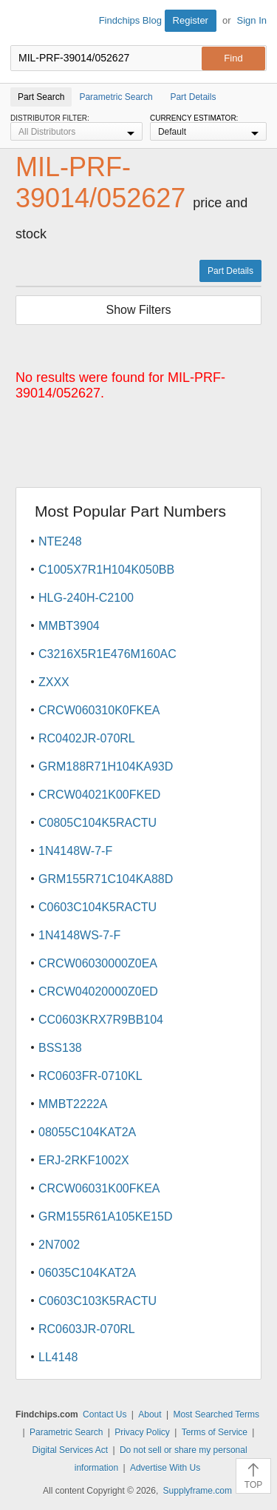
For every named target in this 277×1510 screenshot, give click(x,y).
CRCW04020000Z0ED (98, 991)
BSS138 (60, 1047)
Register (190, 20)
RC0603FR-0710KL (90, 1076)
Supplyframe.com (197, 1491)
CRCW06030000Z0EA (97, 963)
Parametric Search (66, 1432)
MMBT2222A (72, 1104)
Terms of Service (214, 1432)
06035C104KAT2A (87, 1272)
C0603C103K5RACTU (97, 1301)
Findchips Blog (130, 20)
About (149, 1414)
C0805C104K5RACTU (97, 822)
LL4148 (58, 1357)
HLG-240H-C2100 (86, 597)
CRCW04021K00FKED (99, 794)
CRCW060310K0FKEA (99, 710)
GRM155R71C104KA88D (105, 879)
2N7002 (59, 1244)
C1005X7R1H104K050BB (106, 569)
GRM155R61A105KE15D (105, 1216)
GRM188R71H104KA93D (105, 766)
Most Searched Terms (216, 1414)
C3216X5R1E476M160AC (107, 654)
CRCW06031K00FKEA (99, 1188)
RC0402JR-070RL (86, 738)
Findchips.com (22, 23)
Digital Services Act (70, 1450)
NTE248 (60, 541)
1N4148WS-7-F (79, 935)
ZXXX (53, 682)
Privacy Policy (142, 1432)
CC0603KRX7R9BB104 (100, 1019)
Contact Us (104, 1414)
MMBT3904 (69, 626)
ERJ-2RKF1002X (83, 1160)
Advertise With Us (165, 1468)
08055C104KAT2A (87, 1132)
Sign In (252, 20)
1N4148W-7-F (75, 851)
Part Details (230, 271)
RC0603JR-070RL (86, 1329)
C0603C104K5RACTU (97, 907)
